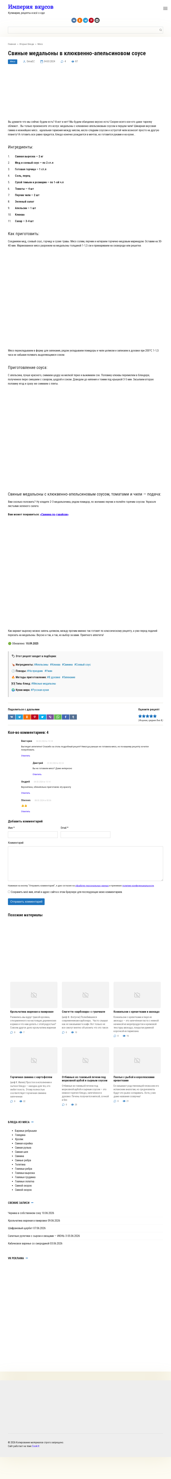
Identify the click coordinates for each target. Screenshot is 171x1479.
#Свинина (67, 666)
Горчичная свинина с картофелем (31, 1083)
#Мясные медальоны (43, 685)
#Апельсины (41, 666)
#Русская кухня (40, 691)
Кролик (19, 1145)
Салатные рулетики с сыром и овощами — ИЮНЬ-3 (37, 1241)
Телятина (20, 1170)
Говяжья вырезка (25, 1178)
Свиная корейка (24, 1149)
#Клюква (55, 666)
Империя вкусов (30, 6)
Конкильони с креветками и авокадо (137, 1017)
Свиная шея (21, 1157)
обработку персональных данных (92, 891)
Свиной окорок (23, 1191)
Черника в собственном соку (24, 1219)
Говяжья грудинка (25, 1183)
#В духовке (53, 678)
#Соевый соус (82, 666)
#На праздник (35, 672)
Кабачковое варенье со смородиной (28, 1249)
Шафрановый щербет (20, 1234)
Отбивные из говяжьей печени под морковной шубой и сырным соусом (84, 1084)
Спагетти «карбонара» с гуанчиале (83, 1017)
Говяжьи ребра (23, 1174)
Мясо (13, 62)
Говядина (20, 1140)
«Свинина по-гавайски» (54, 516)
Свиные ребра (23, 1166)
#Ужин (48, 672)
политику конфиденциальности (138, 891)
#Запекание (68, 678)
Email (64, 833)
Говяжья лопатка (24, 1187)
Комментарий (15, 848)
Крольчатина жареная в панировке (32, 1017)
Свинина (19, 1162)
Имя (11, 833)
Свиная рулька (23, 1153)
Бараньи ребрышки (26, 1136)
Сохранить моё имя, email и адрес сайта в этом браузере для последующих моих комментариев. (67, 897)
